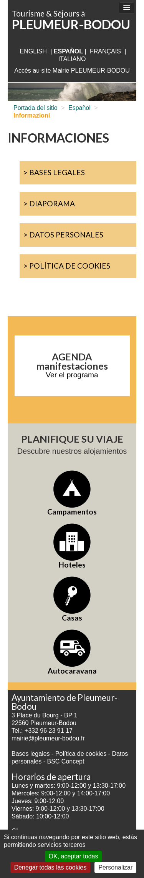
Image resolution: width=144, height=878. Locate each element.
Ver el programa (72, 375)
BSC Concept (65, 761)
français (105, 51)
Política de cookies (81, 753)
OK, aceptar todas (73, 856)
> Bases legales (54, 172)
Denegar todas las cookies (50, 867)
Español (79, 108)
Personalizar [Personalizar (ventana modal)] (115, 867)
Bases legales (31, 753)
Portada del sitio (35, 108)
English (33, 51)
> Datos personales (63, 234)
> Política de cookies (66, 265)
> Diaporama (49, 203)
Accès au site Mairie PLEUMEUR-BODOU (72, 70)
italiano (72, 59)
